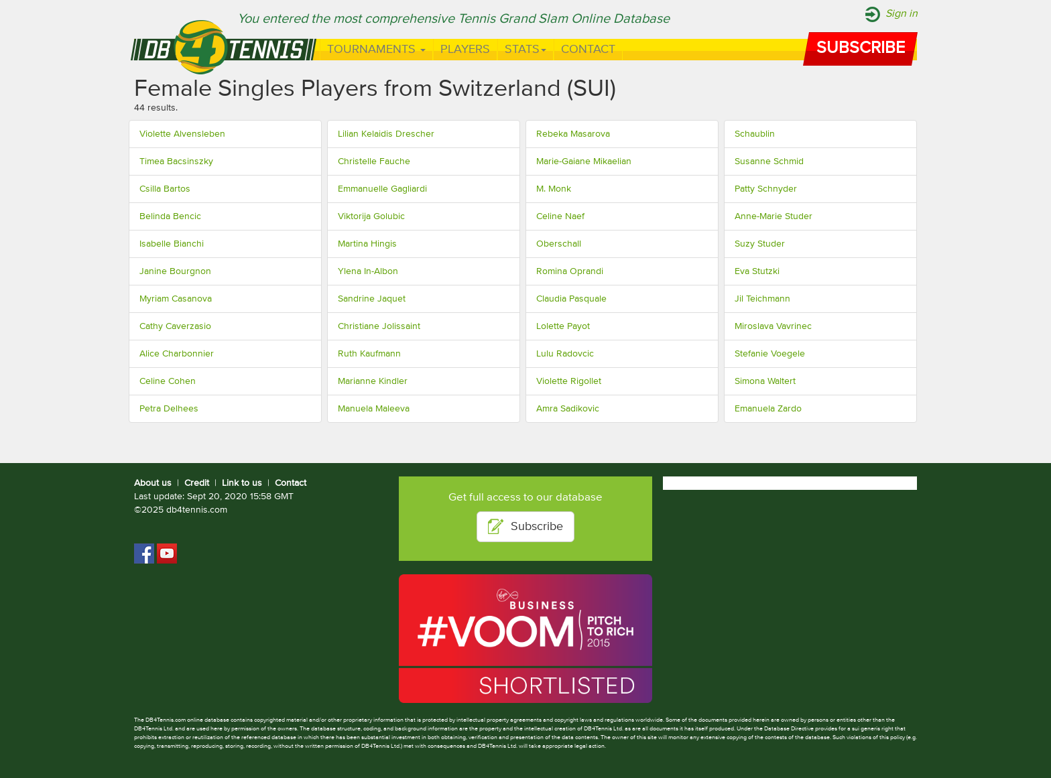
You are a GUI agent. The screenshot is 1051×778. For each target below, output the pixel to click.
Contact (588, 50)
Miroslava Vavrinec (773, 326)
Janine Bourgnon (175, 271)
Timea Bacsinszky (176, 161)
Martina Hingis (367, 244)
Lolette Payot (563, 326)
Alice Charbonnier (176, 354)
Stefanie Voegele (770, 354)
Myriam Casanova (175, 299)
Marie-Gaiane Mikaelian (583, 161)
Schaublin (755, 134)
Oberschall (558, 244)
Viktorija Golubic (371, 216)
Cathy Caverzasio (175, 326)
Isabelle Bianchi (171, 244)
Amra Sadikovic (567, 408)
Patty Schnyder (766, 189)
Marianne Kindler (373, 381)
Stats (525, 50)
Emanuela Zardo (768, 408)
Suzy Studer (760, 244)
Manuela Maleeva (374, 408)
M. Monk (553, 189)
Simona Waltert (765, 381)
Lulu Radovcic (565, 354)
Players (465, 50)
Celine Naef (560, 216)
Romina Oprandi (569, 271)
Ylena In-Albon (368, 271)
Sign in (901, 14)
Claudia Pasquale (571, 299)
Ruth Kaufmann (369, 354)
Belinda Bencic (170, 216)
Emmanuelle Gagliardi (382, 189)
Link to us (242, 483)
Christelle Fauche (374, 161)
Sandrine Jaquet (372, 299)
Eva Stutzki (757, 271)
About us (153, 483)
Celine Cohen (167, 381)
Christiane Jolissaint (379, 326)
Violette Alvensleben (182, 134)
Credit (196, 483)
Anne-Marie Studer (773, 216)
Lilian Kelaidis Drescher (386, 134)
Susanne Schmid (769, 161)
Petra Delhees (168, 408)
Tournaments (376, 50)
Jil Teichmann (762, 299)
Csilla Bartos (164, 189)
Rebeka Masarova (573, 134)
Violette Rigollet (568, 381)
